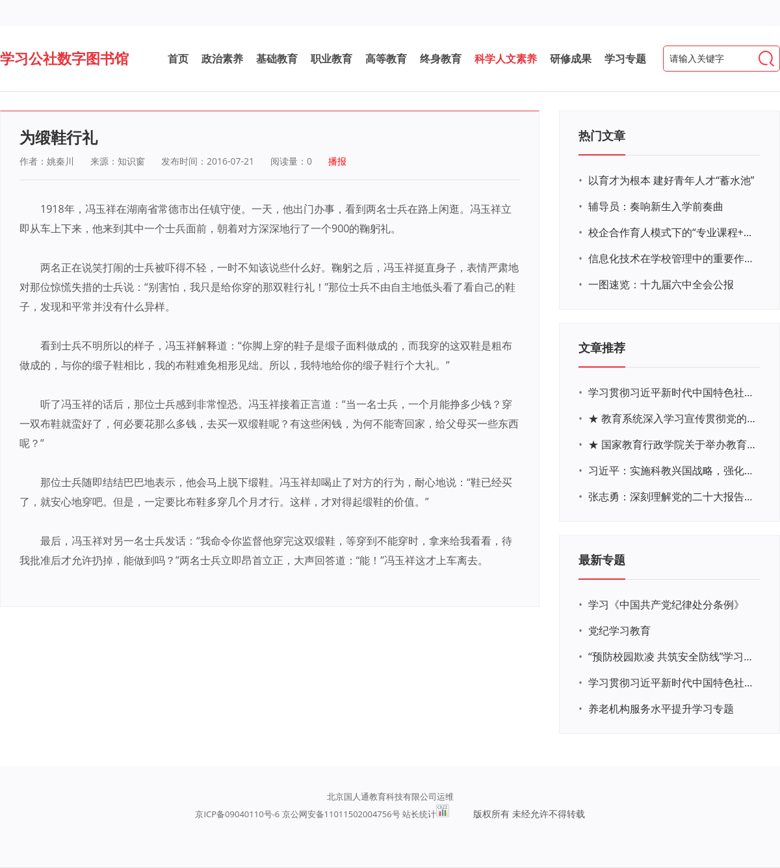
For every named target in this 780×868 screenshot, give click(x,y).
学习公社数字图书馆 (64, 58)
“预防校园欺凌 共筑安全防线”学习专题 (672, 656)
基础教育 (277, 58)
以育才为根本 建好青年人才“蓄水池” (671, 180)
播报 (337, 161)
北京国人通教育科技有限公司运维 (390, 796)
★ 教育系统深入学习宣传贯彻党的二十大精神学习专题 (672, 418)
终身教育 (441, 58)
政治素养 (222, 58)
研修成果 (571, 58)
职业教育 (331, 58)
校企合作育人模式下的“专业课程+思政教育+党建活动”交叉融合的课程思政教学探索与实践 (672, 232)
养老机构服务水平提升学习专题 (661, 708)
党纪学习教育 (619, 630)
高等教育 (386, 58)
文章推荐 (601, 347)
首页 (178, 58)
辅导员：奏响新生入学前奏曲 (655, 206)
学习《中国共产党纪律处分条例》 (666, 604)
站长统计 (419, 814)
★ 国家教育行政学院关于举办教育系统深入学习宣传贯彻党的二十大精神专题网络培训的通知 (672, 444)
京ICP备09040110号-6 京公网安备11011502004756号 (297, 814)
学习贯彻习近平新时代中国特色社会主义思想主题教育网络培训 (672, 392)
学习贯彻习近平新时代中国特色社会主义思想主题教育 (672, 682)
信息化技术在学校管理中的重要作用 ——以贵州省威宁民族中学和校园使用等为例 (672, 258)
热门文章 (601, 135)
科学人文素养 (505, 58)
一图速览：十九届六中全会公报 (661, 284)
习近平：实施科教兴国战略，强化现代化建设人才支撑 (672, 470)
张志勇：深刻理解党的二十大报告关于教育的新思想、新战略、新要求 (672, 496)
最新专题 (601, 559)
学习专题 (625, 58)
